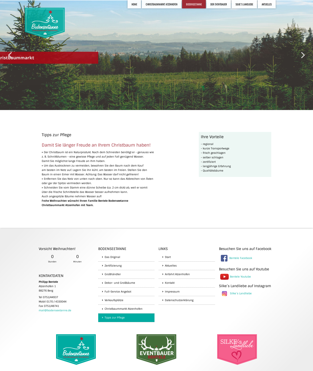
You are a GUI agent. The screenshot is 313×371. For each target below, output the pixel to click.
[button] (10, 55)
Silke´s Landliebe (241, 293)
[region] (156, 55)
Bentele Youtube (240, 276)
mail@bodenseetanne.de (55, 310)
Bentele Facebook (240, 258)
